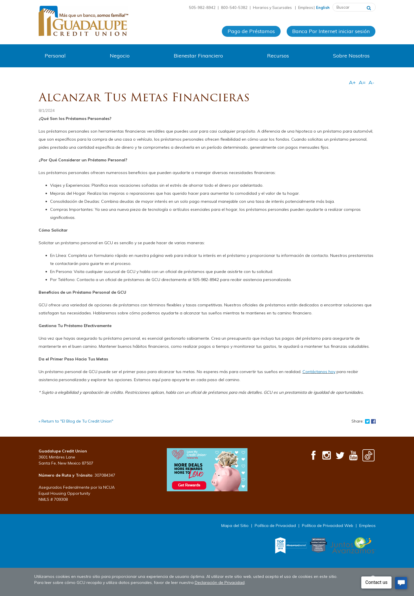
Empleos (305, 7)
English (323, 7)
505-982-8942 (202, 7)
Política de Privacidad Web (327, 525)
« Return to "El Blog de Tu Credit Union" (76, 421)
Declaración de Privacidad (220, 582)
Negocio (120, 55)
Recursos (278, 55)
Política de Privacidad (275, 525)
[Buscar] (369, 7)
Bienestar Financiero (198, 55)
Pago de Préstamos (251, 31)
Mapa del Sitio (235, 525)
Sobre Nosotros (351, 55)
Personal (55, 55)
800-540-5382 (234, 7)
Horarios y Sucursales (273, 7)
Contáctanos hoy (319, 371)
